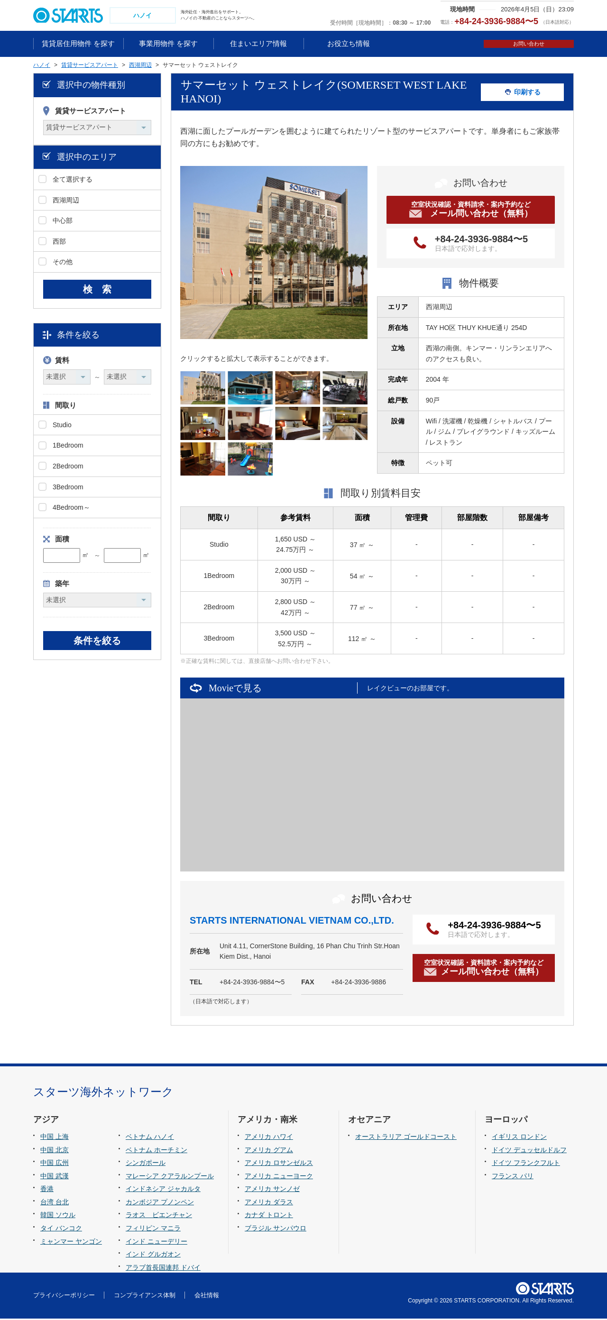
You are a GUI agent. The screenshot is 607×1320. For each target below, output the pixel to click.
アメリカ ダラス (269, 1203)
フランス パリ (512, 1177)
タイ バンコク (61, 1229)
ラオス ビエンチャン (159, 1216)
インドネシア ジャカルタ (163, 1190)
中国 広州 (54, 1164)
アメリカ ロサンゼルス (279, 1164)
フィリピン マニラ (153, 1229)
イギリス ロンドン (519, 1138)
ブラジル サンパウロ (275, 1229)
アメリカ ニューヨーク (279, 1177)
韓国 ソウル (57, 1216)
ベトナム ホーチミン (156, 1151)
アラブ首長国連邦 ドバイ (163, 1268)
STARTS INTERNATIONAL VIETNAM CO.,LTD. (292, 921)
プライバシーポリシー (64, 1296)
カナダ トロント (269, 1216)
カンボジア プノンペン (160, 1203)
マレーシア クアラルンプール (170, 1177)
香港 (47, 1190)
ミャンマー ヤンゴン (71, 1242)
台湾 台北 (54, 1203)
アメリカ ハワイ (269, 1138)
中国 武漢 (54, 1177)
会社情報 (206, 1296)
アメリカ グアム (269, 1151)
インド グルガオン (153, 1255)
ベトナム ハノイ (150, 1138)
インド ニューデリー (156, 1242)
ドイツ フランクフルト (526, 1164)
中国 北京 (54, 1151)
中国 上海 (54, 1138)
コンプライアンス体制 (144, 1296)
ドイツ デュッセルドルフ (529, 1151)
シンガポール (146, 1164)
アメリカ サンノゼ (272, 1190)
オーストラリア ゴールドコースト (406, 1138)
